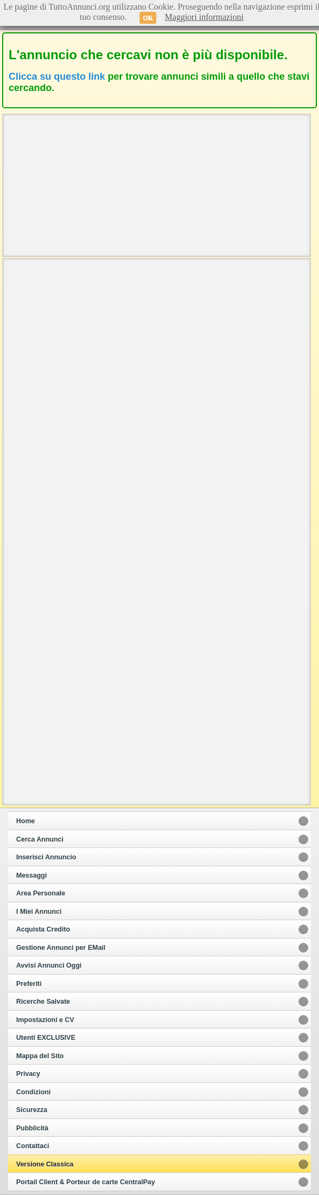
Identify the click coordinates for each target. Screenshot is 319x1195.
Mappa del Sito (40, 1056)
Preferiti (28, 984)
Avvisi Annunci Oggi (48, 965)
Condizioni (33, 1092)
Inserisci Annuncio (46, 857)
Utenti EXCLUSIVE (45, 1037)
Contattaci (32, 1146)
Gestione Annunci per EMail (61, 947)
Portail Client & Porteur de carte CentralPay (85, 1182)
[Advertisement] (156, 184)
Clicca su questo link (57, 76)
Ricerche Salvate (43, 1001)
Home (25, 821)
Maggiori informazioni (204, 17)
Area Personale (40, 893)
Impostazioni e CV (45, 1020)
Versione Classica (44, 1164)
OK (148, 18)
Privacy (28, 1074)
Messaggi (31, 875)
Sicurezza (31, 1110)
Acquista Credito (43, 929)
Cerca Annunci (40, 839)
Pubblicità (32, 1128)
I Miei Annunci (38, 911)
